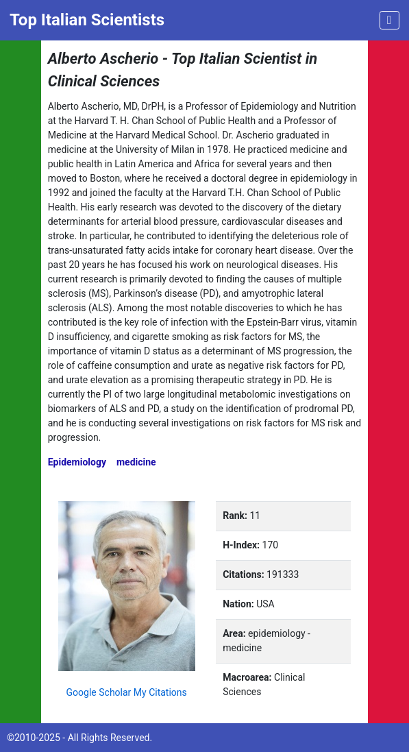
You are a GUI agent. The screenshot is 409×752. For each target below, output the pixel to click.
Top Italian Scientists (87, 19)
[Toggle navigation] (389, 20)
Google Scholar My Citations (126, 692)
